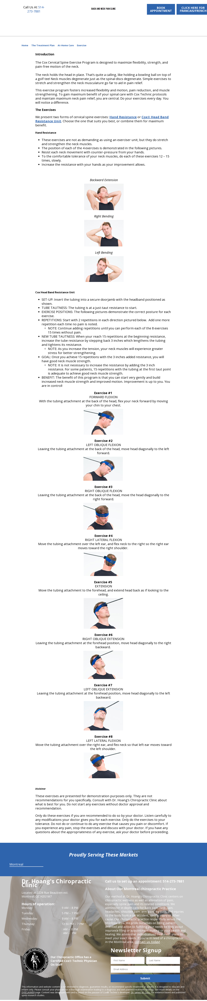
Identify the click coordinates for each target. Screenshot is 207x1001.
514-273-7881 (35, 9)
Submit (145, 974)
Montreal (16, 860)
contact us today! (146, 938)
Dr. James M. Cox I (140, 988)
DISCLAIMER (28, 988)
